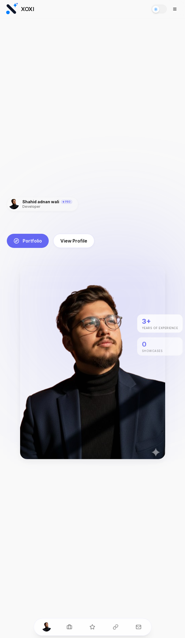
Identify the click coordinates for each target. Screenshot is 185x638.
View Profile (73, 241)
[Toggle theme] (159, 9)
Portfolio (28, 241)
